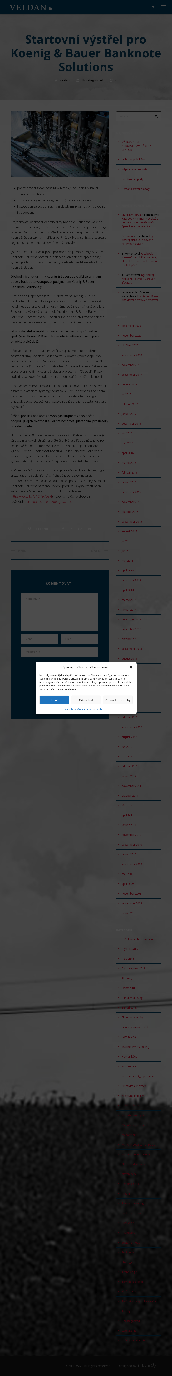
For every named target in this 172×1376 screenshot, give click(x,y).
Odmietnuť (86, 700)
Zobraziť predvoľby (117, 700)
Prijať (54, 700)
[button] (131, 667)
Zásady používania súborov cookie (84, 708)
